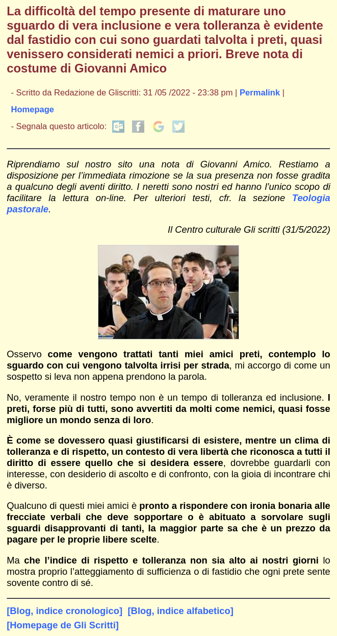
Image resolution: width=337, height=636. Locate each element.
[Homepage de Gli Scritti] (63, 625)
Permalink (260, 92)
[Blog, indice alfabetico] (180, 610)
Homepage (32, 109)
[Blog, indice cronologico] (64, 610)
